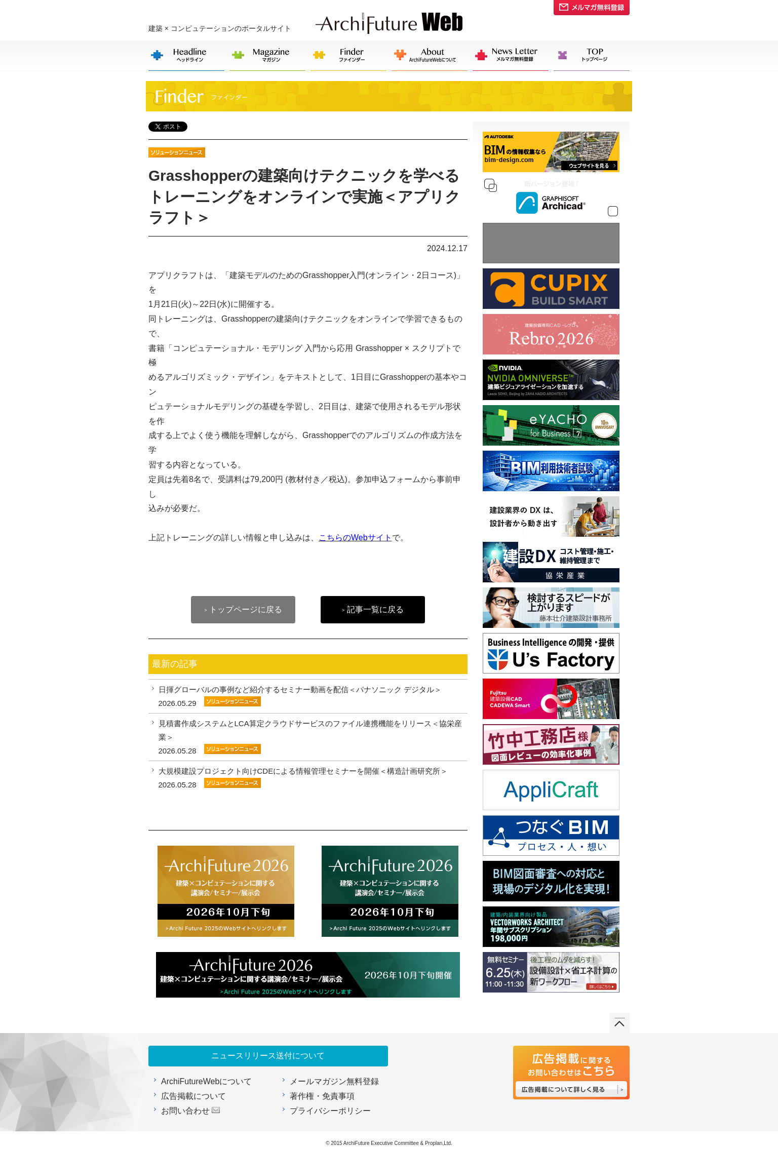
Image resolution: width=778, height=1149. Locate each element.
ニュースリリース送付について (268, 1055)
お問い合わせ (185, 1110)
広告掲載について (193, 1096)
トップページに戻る (243, 609)
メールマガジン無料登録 (334, 1081)
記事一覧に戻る (373, 609)
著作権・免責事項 (322, 1096)
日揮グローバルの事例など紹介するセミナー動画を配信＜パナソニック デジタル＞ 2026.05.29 (300, 696)
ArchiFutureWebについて (206, 1081)
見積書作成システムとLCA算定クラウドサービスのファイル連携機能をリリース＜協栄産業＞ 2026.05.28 (310, 737)
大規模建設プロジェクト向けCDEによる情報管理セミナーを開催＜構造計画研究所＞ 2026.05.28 (303, 778)
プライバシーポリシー (330, 1110)
